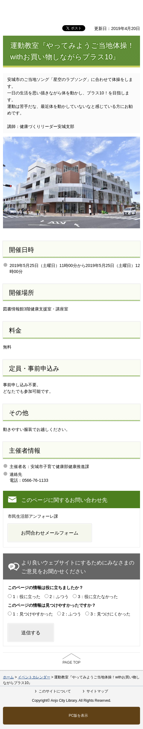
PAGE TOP (71, 662)
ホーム (8, 677)
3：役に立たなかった (98, 596)
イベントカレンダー (34, 677)
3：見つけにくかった (110, 614)
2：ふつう (59, 596)
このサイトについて (55, 691)
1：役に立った (26, 596)
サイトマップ (97, 691)
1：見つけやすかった (33, 614)
